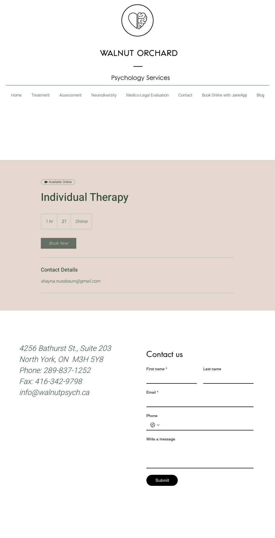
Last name (212, 369)
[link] (58, 243)
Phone (151, 416)
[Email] (198, 402)
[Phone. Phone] (205, 425)
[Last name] (227, 378)
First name (156, 369)
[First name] (170, 378)
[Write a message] (200, 456)
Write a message (160, 439)
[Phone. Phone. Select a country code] (155, 425)
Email (152, 392)
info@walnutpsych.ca (54, 392)
